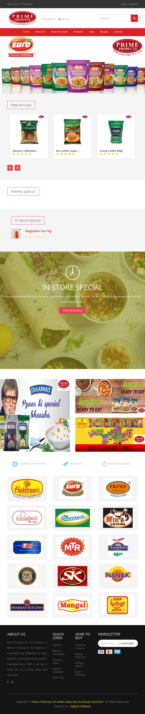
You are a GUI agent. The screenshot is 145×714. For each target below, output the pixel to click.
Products (78, 31)
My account (13, 4)
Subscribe (127, 643)
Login (124, 4)
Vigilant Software (80, 706)
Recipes (104, 31)
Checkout (27, 4)
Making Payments (80, 655)
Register (133, 4)
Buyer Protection (80, 673)
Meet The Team (59, 31)
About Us (40, 31)
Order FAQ (58, 677)
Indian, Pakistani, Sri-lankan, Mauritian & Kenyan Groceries (67, 701)
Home (26, 31)
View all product (72, 310)
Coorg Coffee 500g (111, 151)
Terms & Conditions (58, 670)
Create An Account (80, 646)
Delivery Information (58, 652)
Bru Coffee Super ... (68, 151)
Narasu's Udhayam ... (26, 151)
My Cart (64, 19)
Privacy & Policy (57, 661)
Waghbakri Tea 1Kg (38, 231)
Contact (118, 31)
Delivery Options (79, 664)
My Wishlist (48, 19)
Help (91, 31)
